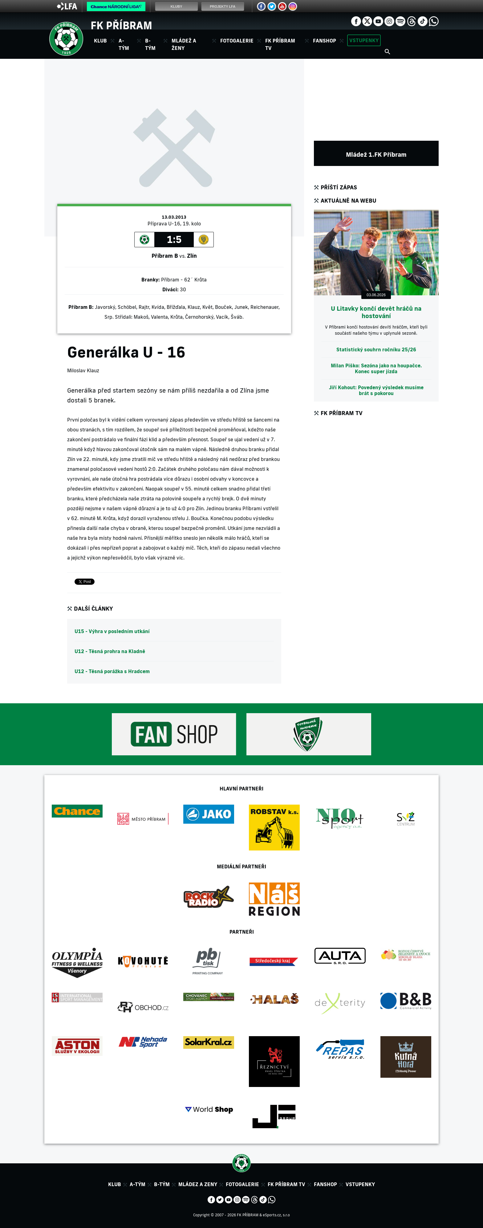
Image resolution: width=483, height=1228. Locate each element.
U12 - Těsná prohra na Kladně (110, 651)
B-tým (162, 1184)
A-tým (137, 1184)
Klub (114, 1184)
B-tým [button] (150, 44)
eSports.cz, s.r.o (276, 1215)
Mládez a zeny (197, 1184)
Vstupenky (364, 40)
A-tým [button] (124, 44)
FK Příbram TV (280, 44)
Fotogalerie (237, 41)
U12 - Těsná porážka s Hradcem (112, 671)
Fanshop (324, 41)
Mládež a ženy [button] (184, 44)
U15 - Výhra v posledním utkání (112, 631)
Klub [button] (100, 41)
